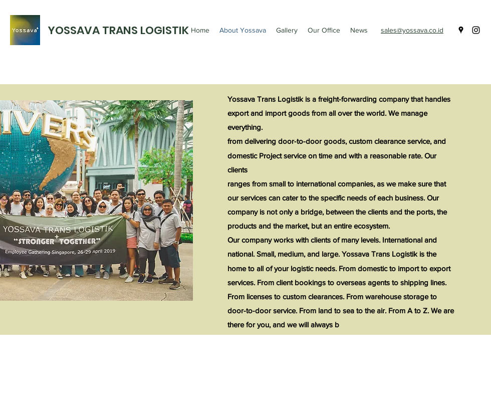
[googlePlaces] (461, 30)
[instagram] (476, 30)
